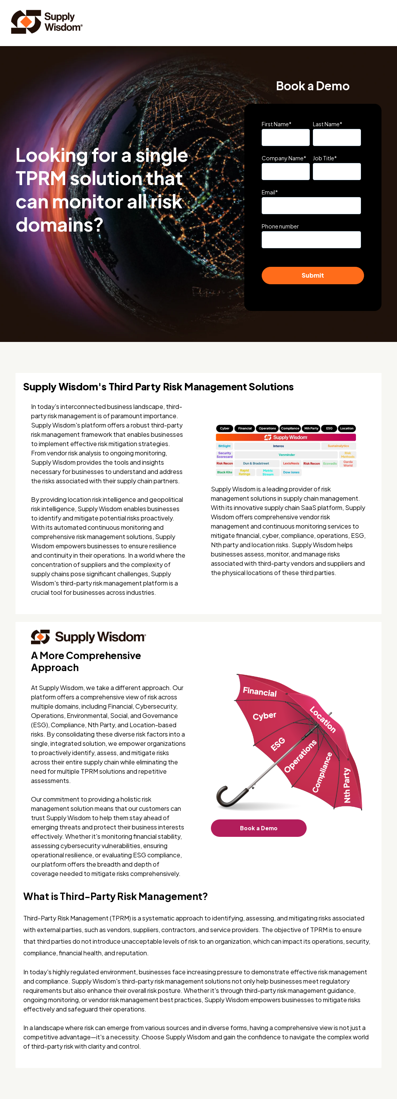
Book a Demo (259, 827)
